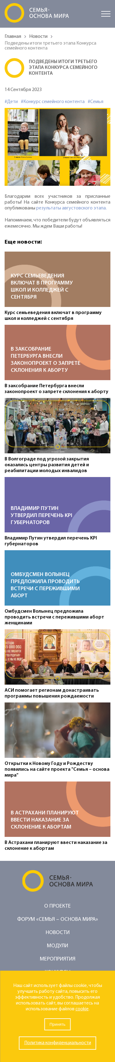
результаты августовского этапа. (71, 208)
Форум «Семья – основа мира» (57, 919)
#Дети (11, 101)
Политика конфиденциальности (57, 1042)
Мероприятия (57, 959)
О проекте (57, 906)
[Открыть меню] (105, 14)
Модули (57, 946)
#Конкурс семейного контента (53, 101)
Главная (13, 36)
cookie (82, 1009)
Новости (38, 36)
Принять (57, 1024)
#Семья (95, 101)
